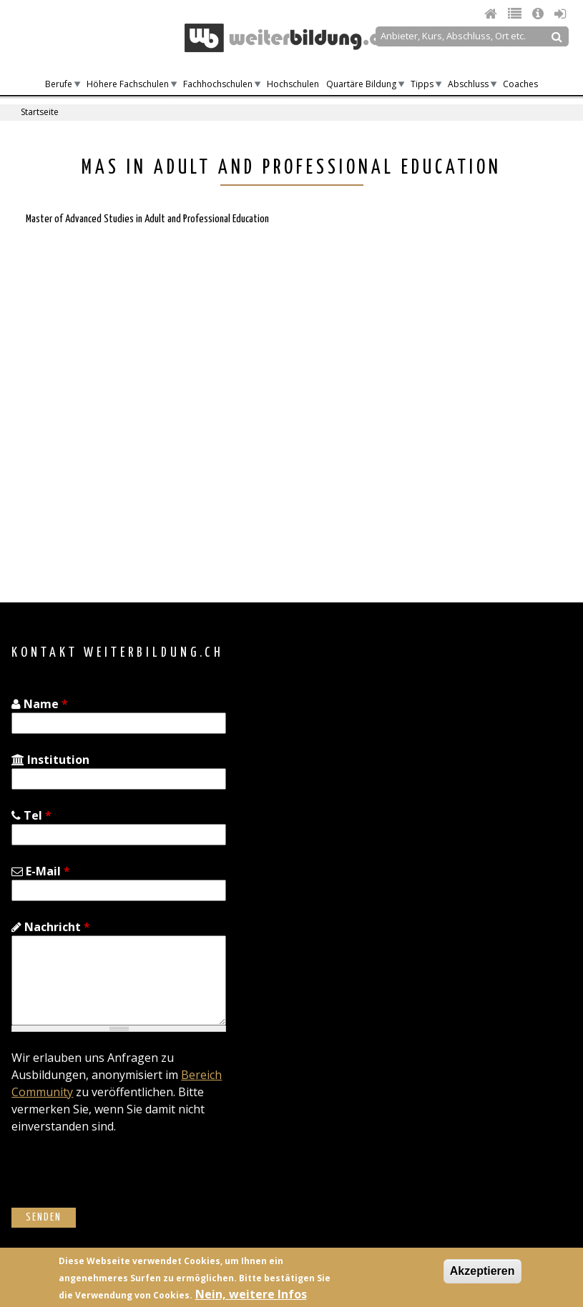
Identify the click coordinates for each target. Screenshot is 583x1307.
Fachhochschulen (218, 84)
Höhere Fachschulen (128, 84)
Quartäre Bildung (361, 84)
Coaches (520, 84)
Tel (31, 815)
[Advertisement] (134, 454)
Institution (50, 759)
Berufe (58, 84)
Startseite (40, 112)
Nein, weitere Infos (251, 1294)
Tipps (422, 84)
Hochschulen (293, 84)
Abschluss (468, 84)
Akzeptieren (482, 1271)
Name (39, 704)
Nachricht (50, 927)
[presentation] (120, 1180)
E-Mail (40, 871)
